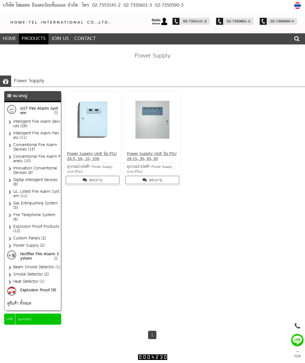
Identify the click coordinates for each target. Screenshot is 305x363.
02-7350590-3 (168, 5)
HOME (9, 38)
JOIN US (60, 38)
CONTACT (85, 38)
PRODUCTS (34, 38)
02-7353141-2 (106, 5)
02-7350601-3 (137, 5)
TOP (297, 354)
